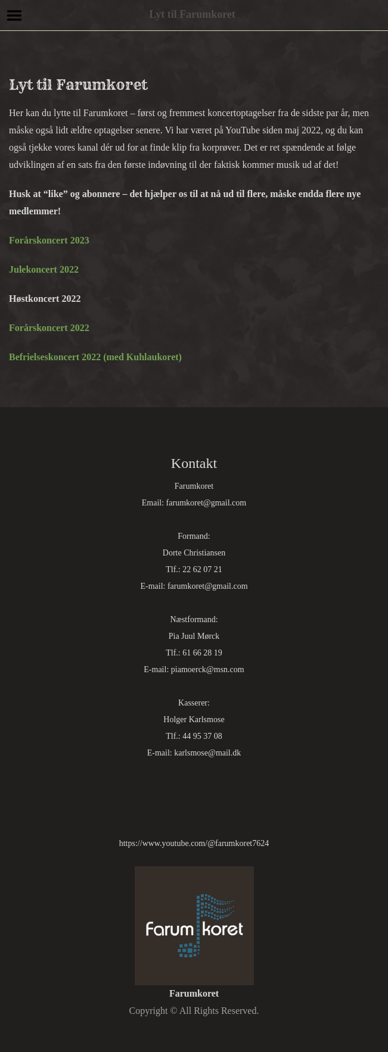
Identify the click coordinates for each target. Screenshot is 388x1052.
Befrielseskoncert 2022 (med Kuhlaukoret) (95, 357)
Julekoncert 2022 (44, 269)
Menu (14, 15)
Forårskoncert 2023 (49, 240)
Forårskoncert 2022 (49, 328)
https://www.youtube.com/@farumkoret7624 (194, 843)
